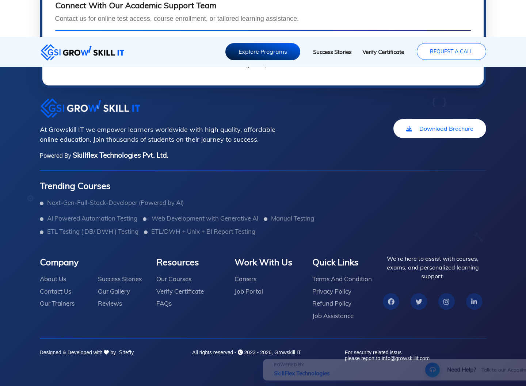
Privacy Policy (331, 291)
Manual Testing (292, 218)
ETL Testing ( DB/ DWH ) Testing (92, 231)
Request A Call (451, 51)
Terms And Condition (342, 279)
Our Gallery (114, 291)
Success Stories (332, 52)
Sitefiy (126, 352)
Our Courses (173, 279)
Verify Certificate (383, 52)
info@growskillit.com (406, 358)
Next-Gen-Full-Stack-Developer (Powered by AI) (115, 202)
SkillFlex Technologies (65, 378)
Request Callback (354, 375)
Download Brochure (439, 128)
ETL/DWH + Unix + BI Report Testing (203, 231)
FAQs (164, 303)
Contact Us (55, 291)
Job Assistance (333, 316)
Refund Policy (331, 303)
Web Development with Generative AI (204, 218)
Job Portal (249, 291)
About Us (53, 279)
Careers (245, 279)
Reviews (110, 303)
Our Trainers (57, 303)
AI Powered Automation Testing (92, 218)
